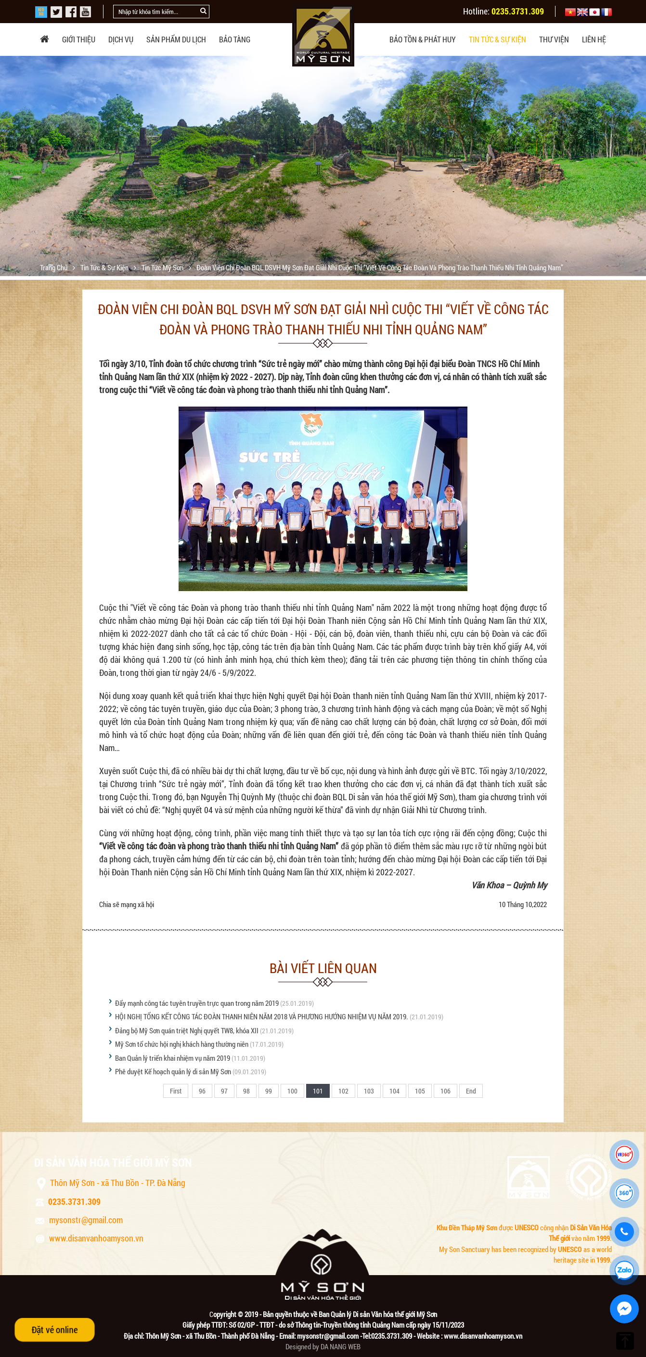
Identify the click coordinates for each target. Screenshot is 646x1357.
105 (420, 1090)
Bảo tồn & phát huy (422, 39)
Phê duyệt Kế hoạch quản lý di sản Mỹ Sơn (173, 1071)
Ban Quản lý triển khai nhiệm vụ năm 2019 (172, 1058)
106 (445, 1090)
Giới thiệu (78, 39)
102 (343, 1090)
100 (292, 1090)
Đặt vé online (55, 1329)
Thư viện (554, 39)
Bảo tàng (234, 39)
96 (202, 1090)
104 (394, 1090)
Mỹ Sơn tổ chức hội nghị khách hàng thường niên (181, 1044)
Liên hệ (594, 39)
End (471, 1090)
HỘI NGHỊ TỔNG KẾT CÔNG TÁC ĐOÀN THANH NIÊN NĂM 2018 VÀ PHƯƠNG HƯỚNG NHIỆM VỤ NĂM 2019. (261, 1016)
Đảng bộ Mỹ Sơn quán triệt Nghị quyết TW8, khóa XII (186, 1030)
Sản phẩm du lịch (176, 39)
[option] (323, 166)
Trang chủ (54, 267)
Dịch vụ (120, 39)
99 (268, 1090)
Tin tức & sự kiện (497, 39)
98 (246, 1090)
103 (369, 1090)
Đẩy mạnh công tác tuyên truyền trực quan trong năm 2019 (197, 1003)
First (175, 1090)
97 (224, 1090)
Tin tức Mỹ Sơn (163, 267)
